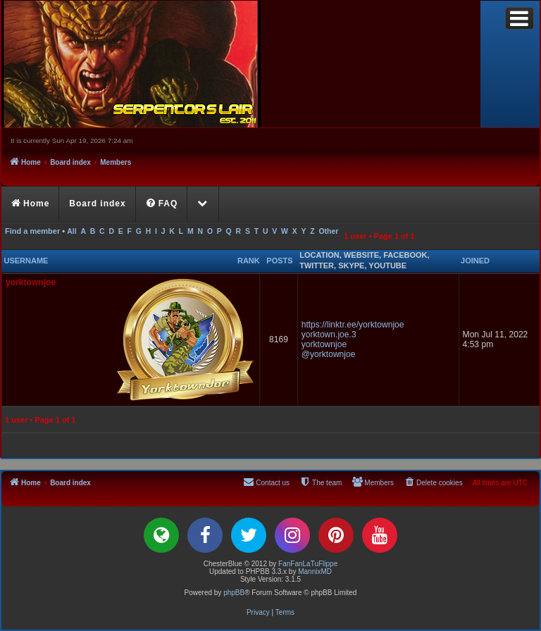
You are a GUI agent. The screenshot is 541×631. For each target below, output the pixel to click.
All (71, 231)
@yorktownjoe (328, 354)
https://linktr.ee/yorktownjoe (352, 325)
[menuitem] (162, 204)
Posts (279, 260)
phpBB (233, 592)
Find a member (32, 231)
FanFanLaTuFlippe (307, 564)
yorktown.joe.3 (328, 334)
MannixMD (315, 571)
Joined (475, 260)
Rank (248, 260)
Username (26, 260)
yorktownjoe (31, 282)
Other (328, 231)
